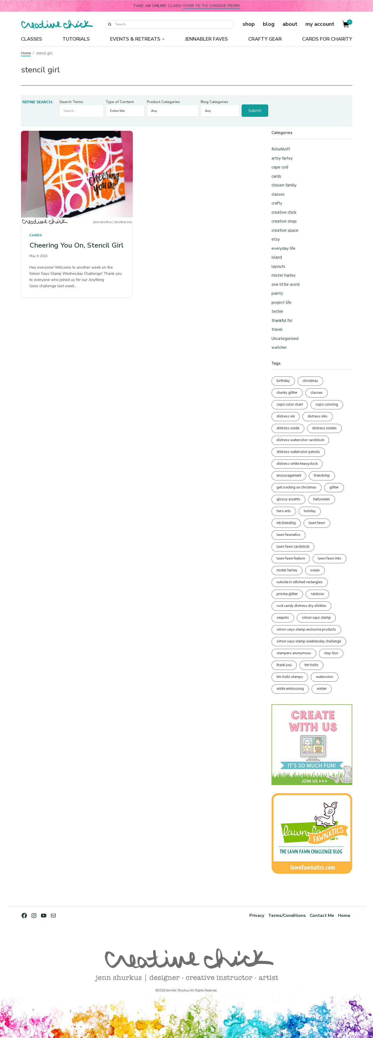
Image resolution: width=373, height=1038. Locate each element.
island (276, 257)
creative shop (284, 221)
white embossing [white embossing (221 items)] (290, 688)
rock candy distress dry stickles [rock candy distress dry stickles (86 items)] (301, 605)
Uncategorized (284, 338)
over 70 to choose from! (211, 5)
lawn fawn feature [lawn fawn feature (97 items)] (291, 558)
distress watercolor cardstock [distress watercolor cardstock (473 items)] (300, 440)
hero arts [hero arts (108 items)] (284, 511)
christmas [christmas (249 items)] (310, 380)
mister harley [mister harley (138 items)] (287, 570)
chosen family (284, 185)
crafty (276, 203)
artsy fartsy (282, 158)
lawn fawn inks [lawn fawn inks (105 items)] (329, 558)
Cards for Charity (327, 39)
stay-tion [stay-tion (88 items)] (331, 653)
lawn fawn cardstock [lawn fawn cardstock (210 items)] (293, 546)
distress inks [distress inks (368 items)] (317, 416)
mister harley (283, 275)
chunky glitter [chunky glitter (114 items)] (287, 392)
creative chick (283, 212)
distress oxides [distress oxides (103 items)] (324, 428)
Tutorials (76, 39)
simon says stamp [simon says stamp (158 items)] (316, 617)
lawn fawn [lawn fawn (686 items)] (317, 522)
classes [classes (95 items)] (317, 392)
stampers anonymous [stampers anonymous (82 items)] (294, 653)
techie (277, 311)
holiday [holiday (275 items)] (310, 511)
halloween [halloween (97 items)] (321, 499)
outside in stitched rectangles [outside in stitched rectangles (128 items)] (300, 582)
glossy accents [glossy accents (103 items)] (288, 499)
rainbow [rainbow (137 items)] (317, 594)
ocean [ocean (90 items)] (315, 570)
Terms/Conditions (287, 915)
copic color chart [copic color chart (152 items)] (290, 404)
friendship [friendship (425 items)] (322, 475)
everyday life (283, 248)
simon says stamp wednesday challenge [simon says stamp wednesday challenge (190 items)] (309, 641)
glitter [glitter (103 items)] (334, 487)
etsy (275, 239)
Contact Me (322, 915)
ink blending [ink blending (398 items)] (286, 522)
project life (281, 302)
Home (26, 53)
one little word (285, 284)
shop (249, 24)
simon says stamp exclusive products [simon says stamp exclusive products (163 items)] (306, 629)
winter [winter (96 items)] (322, 688)
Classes (31, 39)
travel (277, 329)
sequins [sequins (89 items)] (283, 617)
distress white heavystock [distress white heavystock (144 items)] (297, 463)
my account (319, 24)
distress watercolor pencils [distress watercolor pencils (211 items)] (298, 451)
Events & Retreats (135, 39)
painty (277, 293)
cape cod (279, 167)
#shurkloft (280, 149)
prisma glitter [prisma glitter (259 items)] (287, 594)
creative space (284, 230)
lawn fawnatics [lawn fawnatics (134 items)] (288, 534)
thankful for (281, 320)
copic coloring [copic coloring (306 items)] (327, 404)
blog (268, 24)
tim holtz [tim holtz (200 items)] (311, 665)
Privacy (256, 915)
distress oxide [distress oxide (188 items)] (288, 428)
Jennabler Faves (206, 39)
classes (278, 194)
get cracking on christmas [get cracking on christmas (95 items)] (296, 487)
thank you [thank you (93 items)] (284, 665)
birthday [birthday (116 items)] (283, 380)
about (290, 24)
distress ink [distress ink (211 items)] (286, 416)
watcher (279, 347)
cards (35, 235)
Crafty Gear (265, 39)
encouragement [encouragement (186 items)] (289, 475)
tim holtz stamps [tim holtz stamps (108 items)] (290, 676)
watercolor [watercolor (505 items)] (324, 676)
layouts (278, 266)
